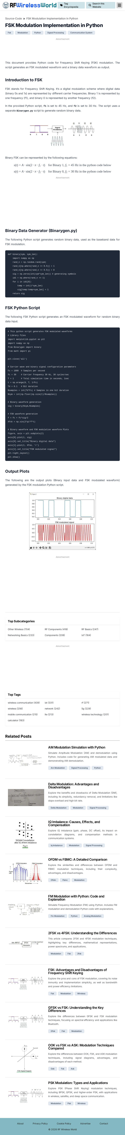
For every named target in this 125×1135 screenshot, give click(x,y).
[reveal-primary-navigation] (119, 5)
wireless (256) (15, 708)
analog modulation (92, 916)
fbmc (65, 880)
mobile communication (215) (23, 714)
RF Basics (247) (90, 629)
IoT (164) (86, 635)
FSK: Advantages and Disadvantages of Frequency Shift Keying (77, 971)
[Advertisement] (62, 49)
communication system (81, 32)
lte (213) (49, 714)
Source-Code (13, 18)
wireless (81, 993)
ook (53, 1068)
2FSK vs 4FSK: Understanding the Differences (82, 933)
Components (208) (55, 635)
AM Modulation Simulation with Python (76, 747)
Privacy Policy (40, 1123)
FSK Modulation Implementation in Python (52, 18)
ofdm (53, 880)
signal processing (55, 32)
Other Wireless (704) (19, 629)
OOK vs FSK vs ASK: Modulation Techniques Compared (81, 1046)
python (37, 32)
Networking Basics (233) (21, 635)
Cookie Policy (64, 1123)
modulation (23, 32)
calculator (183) (16, 720)
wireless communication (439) (24, 702)
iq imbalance (56, 845)
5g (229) (86, 708)
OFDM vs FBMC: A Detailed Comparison (77, 859)
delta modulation (58, 808)
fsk (9, 32)
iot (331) (49, 702)
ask (72, 1068)
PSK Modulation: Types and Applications (78, 1083)
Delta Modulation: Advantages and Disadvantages (73, 785)
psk (69, 1103)
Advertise (85, 1123)
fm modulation (57, 916)
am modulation (58, 768)
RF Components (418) (56, 629)
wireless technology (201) (95, 714)
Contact (104, 1123)
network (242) (52, 708)
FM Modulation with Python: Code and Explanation (76, 897)
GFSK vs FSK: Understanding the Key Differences (76, 1009)
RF (29, 5)
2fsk (79, 953)
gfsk (53, 1031)
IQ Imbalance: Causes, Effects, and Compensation (74, 823)
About (20, 1123)
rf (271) (85, 702)
